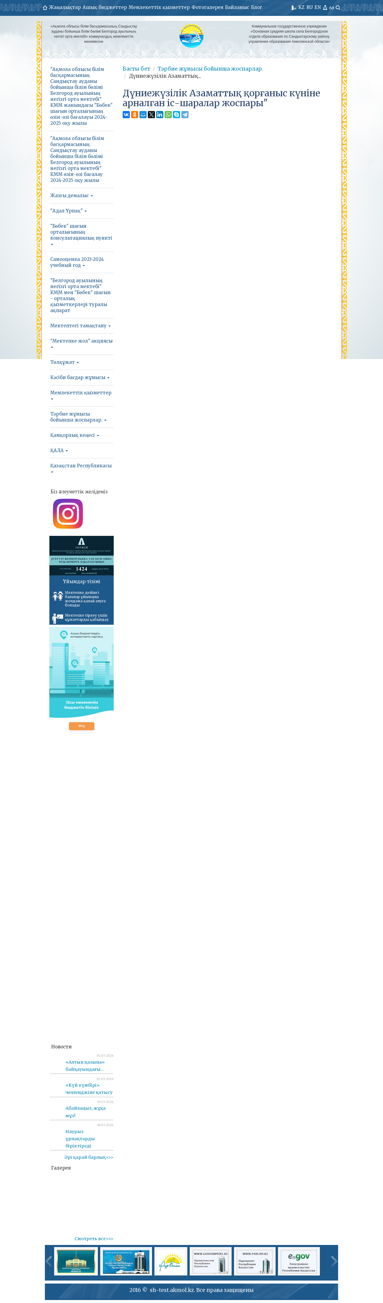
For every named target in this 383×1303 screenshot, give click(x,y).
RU (309, 7)
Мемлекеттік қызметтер (159, 7)
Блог (256, 7)
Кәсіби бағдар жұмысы (80, 377)
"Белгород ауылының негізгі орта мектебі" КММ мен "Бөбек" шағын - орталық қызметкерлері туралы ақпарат (80, 295)
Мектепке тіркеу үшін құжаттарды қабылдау (80, 618)
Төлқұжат (64, 362)
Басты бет (136, 69)
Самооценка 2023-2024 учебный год (77, 262)
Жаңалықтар (65, 7)
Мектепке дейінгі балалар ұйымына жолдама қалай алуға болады (79, 598)
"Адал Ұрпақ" (68, 211)
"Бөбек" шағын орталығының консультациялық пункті (81, 234)
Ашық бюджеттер (105, 7)
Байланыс (237, 7)
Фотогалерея (207, 7)
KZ (301, 7)
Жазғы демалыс (71, 195)
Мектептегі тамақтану (80, 326)
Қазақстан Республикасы (81, 468)
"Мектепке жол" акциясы (81, 343)
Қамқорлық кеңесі (74, 435)
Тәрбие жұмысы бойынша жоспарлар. (78, 417)
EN (317, 7)
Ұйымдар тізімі (81, 581)
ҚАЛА (59, 450)
